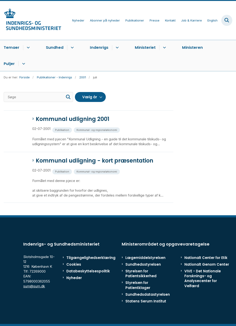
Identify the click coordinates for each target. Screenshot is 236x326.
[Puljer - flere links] (22, 63)
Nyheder (74, 277)
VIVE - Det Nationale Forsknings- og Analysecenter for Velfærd (202, 278)
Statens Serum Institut (145, 301)
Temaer (11, 47)
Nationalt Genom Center (206, 264)
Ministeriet (145, 47)
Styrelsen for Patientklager (137, 285)
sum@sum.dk (34, 286)
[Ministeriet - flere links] (163, 47)
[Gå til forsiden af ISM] (30, 20)
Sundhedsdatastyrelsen (147, 294)
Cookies (73, 264)
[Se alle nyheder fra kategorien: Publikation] (62, 129)
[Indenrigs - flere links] (116, 47)
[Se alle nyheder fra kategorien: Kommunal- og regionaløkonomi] (97, 129)
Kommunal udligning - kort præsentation (94, 160)
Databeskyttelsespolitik (80, 271)
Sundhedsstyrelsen (143, 264)
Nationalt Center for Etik (205, 257)
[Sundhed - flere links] (71, 47)
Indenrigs (99, 47)
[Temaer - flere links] (27, 47)
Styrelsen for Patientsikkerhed (140, 273)
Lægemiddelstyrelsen (145, 257)
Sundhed (54, 47)
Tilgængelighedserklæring (80, 257)
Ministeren (192, 47)
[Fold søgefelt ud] (226, 20)
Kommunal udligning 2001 (72, 119)
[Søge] (38, 97)
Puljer (9, 63)
